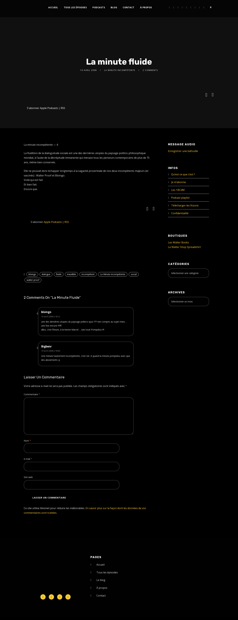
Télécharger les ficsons (185, 205)
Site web (28, 477)
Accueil (53, 7)
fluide (58, 274)
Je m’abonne (178, 182)
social (134, 274)
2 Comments (150, 70)
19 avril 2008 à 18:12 (50, 316)
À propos (146, 7)
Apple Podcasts (49, 108)
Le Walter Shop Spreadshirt (184, 247)
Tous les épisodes (75, 7)
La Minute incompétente (119, 70)
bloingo (32, 274)
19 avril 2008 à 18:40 (50, 350)
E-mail (28, 458)
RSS (63, 108)
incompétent (88, 274)
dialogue (46, 274)
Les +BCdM (178, 190)
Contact (128, 7)
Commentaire (32, 394)
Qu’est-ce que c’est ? (183, 174)
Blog (114, 7)
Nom (27, 440)
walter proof (33, 279)
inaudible (71, 274)
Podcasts (98, 7)
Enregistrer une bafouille (183, 151)
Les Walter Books (178, 242)
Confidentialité (179, 213)
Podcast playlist (180, 197)
